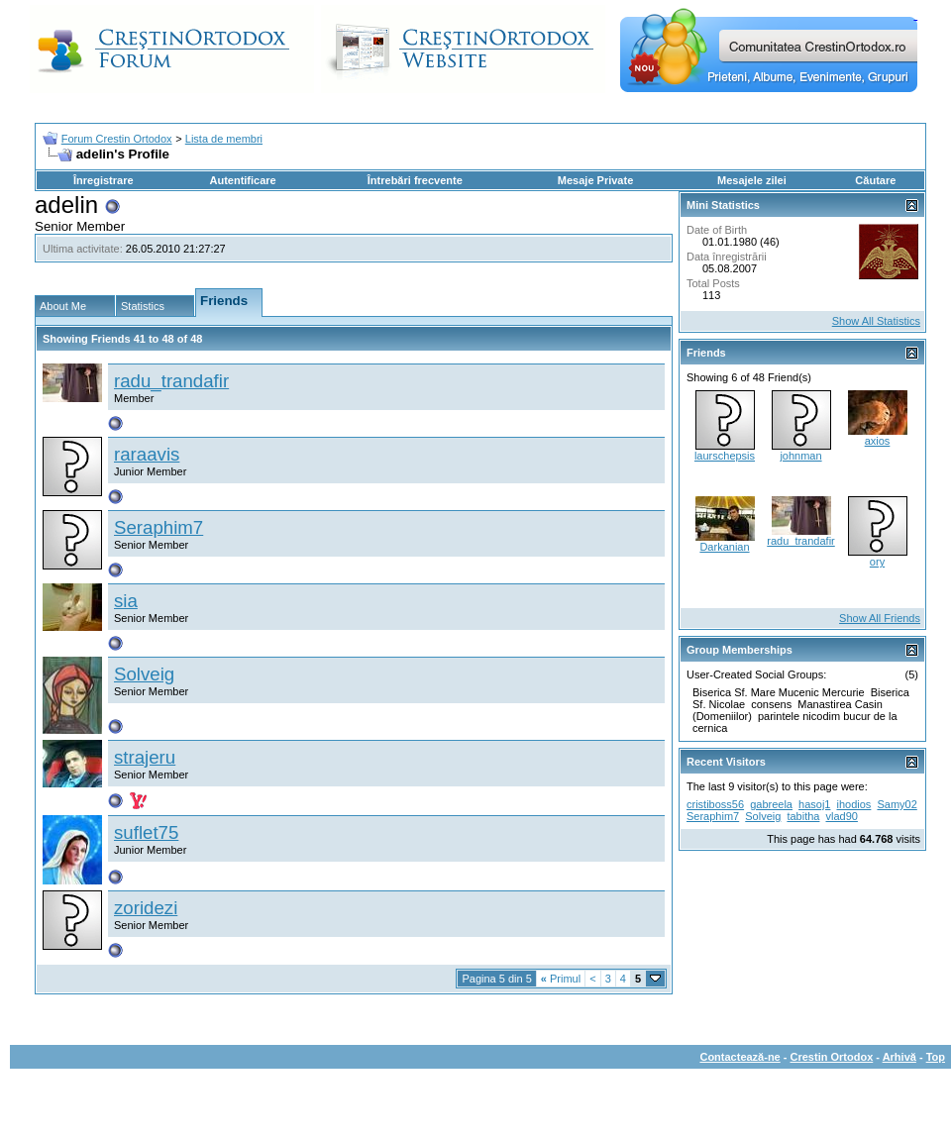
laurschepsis (724, 456)
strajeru (144, 757)
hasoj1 (814, 804)
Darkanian (724, 547)
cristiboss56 (715, 804)
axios (878, 441)
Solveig (144, 674)
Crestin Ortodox (832, 1057)
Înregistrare (103, 180)
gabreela (771, 804)
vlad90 (842, 816)
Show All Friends (879, 618)
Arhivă (899, 1057)
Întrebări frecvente (415, 180)
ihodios (854, 804)
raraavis (146, 454)
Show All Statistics (876, 321)
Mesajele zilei (752, 180)
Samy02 (896, 804)
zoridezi (145, 907)
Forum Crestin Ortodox (116, 139)
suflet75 (146, 832)
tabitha (803, 816)
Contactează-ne (739, 1057)
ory (877, 562)
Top (935, 1057)
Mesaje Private (595, 180)
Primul (561, 978)
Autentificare (242, 180)
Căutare (875, 180)
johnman (800, 456)
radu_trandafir (171, 380)
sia (126, 600)
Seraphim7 (158, 527)
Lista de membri (224, 139)
